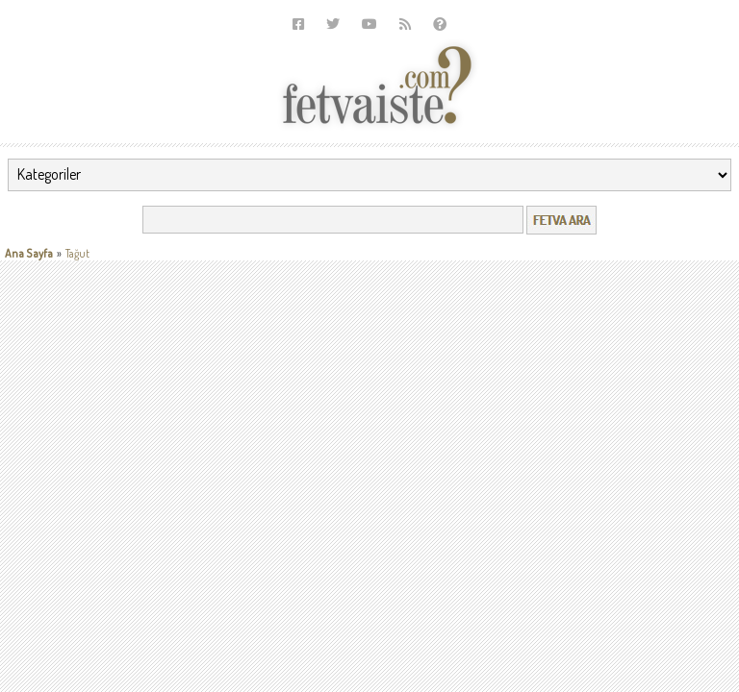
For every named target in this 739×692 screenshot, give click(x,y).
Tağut (77, 253)
